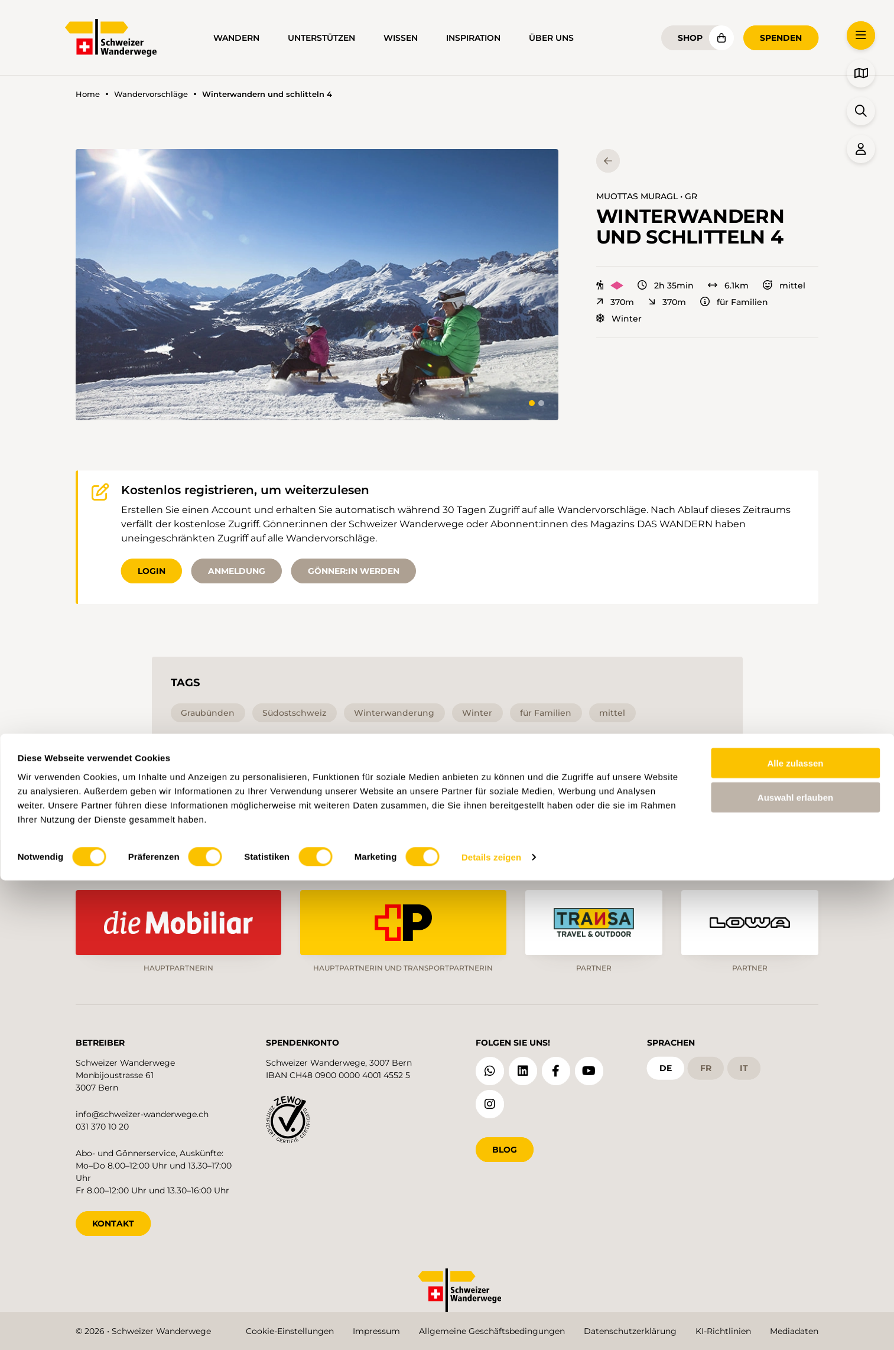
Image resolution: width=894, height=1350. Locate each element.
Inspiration (473, 38)
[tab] (532, 403)
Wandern (236, 38)
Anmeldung (236, 571)
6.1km (728, 285)
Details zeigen (491, 1327)
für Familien (734, 302)
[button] (317, 284)
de (665, 1059)
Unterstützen (321, 38)
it (744, 1059)
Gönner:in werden (353, 571)
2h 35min (666, 285)
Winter (619, 318)
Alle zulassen (795, 1232)
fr (705, 1059)
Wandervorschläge (151, 94)
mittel (784, 285)
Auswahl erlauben (795, 1267)
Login (151, 571)
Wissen (400, 38)
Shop (690, 38)
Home (88, 94)
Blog (504, 1141)
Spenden (781, 38)
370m (615, 302)
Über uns (551, 38)
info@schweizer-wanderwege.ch (142, 1106)
